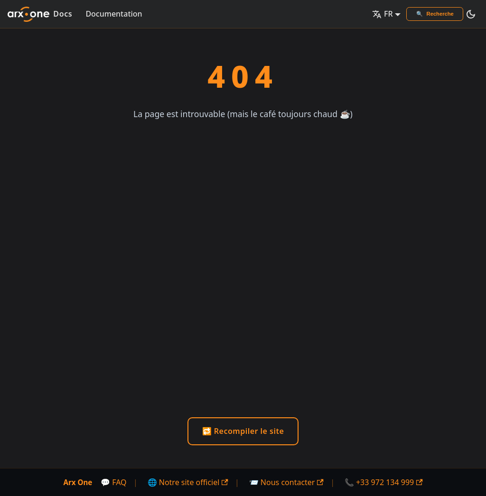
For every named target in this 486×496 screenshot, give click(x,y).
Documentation (113, 14)
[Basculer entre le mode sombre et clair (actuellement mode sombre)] (470, 14)
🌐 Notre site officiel (188, 482)
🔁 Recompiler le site (243, 431)
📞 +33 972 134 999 (384, 482)
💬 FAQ (114, 482)
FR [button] (382, 14)
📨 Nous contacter (286, 482)
